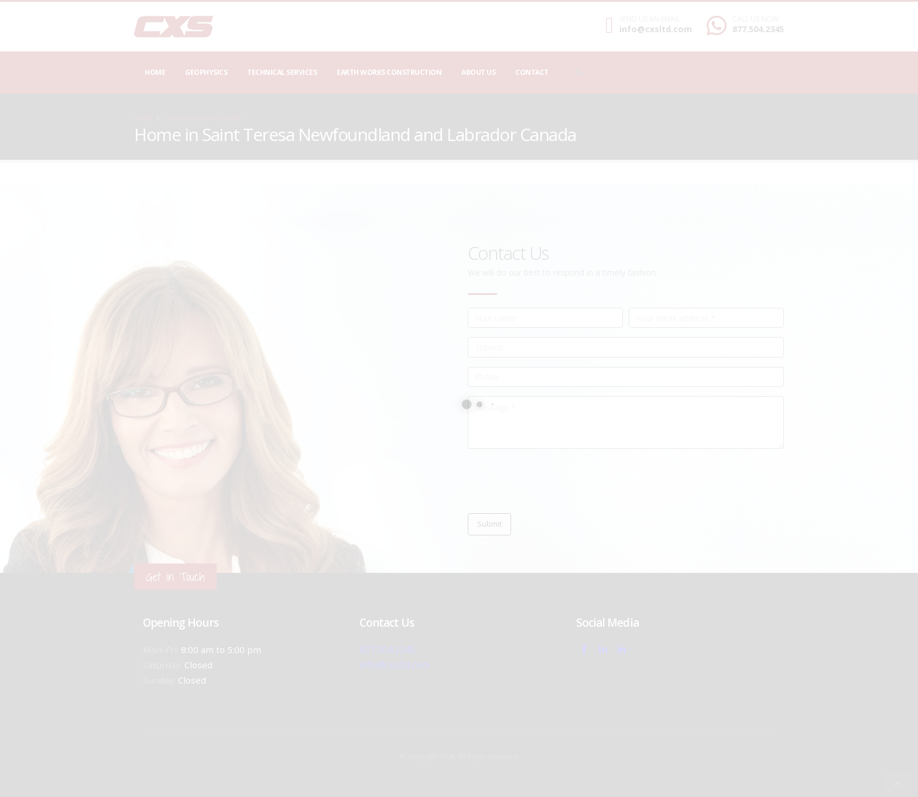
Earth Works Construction (389, 72)
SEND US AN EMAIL (649, 19)
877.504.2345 (758, 29)
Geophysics (206, 72)
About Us (478, 72)
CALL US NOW (755, 19)
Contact (532, 72)
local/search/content (204, 118)
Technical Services (282, 72)
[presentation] (557, 481)
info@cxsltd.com (655, 29)
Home (155, 72)
